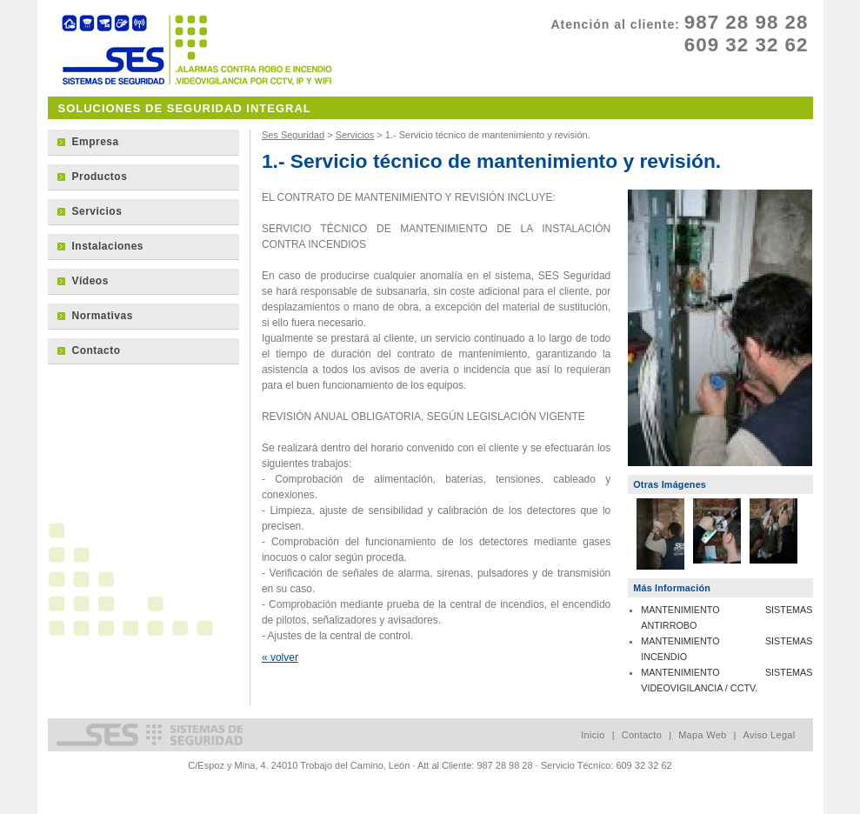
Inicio (592, 735)
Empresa (95, 142)
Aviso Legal (769, 735)
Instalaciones (108, 246)
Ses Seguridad (293, 135)
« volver (280, 657)
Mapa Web (702, 735)
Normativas (102, 316)
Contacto (96, 350)
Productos (100, 176)
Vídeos (90, 281)
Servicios (355, 135)
